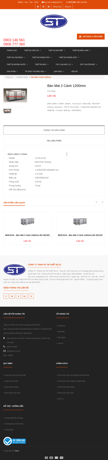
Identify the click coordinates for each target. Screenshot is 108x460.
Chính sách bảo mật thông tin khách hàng (72, 375)
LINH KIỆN (59, 71)
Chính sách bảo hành (65, 393)
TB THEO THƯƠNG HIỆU (35, 71)
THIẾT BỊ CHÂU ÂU (32, 50)
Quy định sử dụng (10, 387)
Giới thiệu (60, 332)
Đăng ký (68, 7)
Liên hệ (74, 71)
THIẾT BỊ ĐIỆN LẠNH (81, 50)
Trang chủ (12, 50)
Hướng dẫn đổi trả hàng (13, 418)
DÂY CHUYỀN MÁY (88, 64)
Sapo (17, 451)
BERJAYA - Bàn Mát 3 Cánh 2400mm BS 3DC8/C (27, 235)
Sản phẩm (12, 71)
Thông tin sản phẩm (54, 130)
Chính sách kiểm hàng (65, 387)
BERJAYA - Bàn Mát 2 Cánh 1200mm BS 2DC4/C (80, 235)
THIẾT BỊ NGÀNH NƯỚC (17, 64)
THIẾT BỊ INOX (42, 64)
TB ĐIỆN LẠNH (22, 77)
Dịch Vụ (60, 399)
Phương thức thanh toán (13, 424)
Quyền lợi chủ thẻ (10, 381)
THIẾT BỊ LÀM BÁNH (16, 57)
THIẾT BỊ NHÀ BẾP (56, 50)
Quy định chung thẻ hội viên (14, 375)
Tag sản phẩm (54, 141)
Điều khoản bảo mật (11, 393)
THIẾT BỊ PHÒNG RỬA (42, 57)
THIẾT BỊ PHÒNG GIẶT (69, 57)
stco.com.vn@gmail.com (53, 2)
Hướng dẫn (8, 430)
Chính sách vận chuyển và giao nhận (71, 381)
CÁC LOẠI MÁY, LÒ (64, 64)
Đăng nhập (57, 7)
